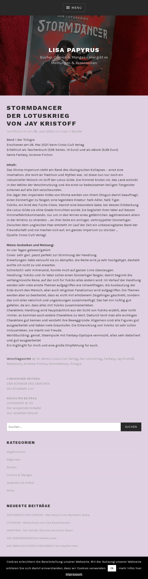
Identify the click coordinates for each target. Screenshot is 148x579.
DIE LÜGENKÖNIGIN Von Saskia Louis (31, 538)
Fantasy (109, 359)
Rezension (14, 364)
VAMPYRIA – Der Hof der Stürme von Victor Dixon (40, 530)
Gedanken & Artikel (20, 483)
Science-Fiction (35, 364)
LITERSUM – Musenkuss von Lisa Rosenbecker (38, 522)
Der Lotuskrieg (91, 359)
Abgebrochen (16, 452)
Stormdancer (58, 364)
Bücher (76, 131)
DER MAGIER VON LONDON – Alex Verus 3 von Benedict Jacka (48, 515)
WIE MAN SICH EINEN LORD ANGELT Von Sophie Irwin (42, 546)
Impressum (74, 574)
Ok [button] (112, 568)
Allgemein (13, 459)
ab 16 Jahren (41, 359)
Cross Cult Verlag (65, 359)
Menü (76, 8)
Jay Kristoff (125, 359)
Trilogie (76, 364)
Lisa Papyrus (74, 49)
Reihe (10, 490)
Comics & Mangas (19, 475)
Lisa (64, 131)
